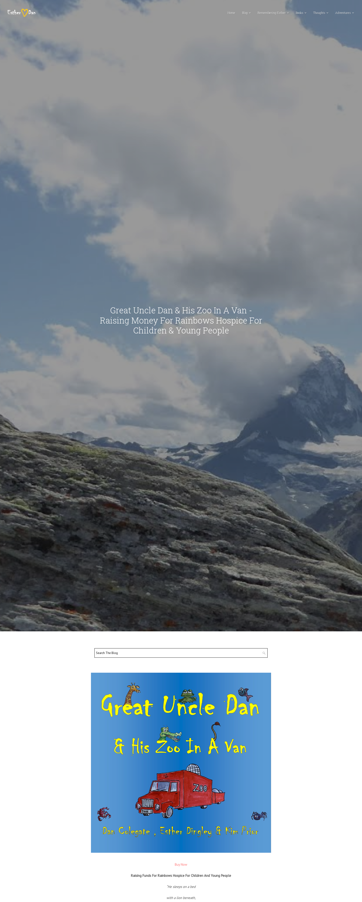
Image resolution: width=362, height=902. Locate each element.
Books (299, 13)
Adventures (343, 13)
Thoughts (319, 13)
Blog (245, 13)
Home (231, 13)
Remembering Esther (272, 13)
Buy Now (181, 864)
